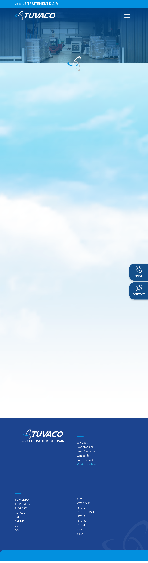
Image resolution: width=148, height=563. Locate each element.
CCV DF (81, 501)
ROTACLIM (21, 514)
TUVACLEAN (22, 501)
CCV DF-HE (83, 505)
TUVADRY (21, 510)
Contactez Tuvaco (88, 466)
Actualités (83, 458)
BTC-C (81, 510)
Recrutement (85, 462)
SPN (79, 531)
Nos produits (85, 449)
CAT (17, 519)
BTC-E (81, 518)
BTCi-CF (82, 523)
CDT (17, 528)
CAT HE (19, 523)
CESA (80, 536)
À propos (82, 445)
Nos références (86, 453)
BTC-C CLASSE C (87, 514)
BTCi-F (81, 527)
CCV (17, 532)
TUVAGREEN (22, 506)
